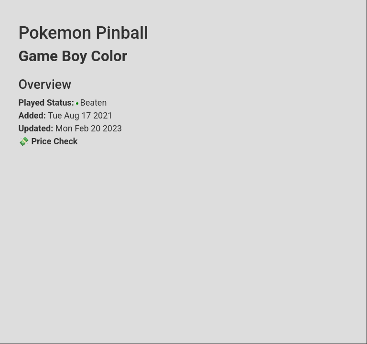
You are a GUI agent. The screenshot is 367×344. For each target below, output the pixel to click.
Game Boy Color (73, 56)
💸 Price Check (48, 141)
